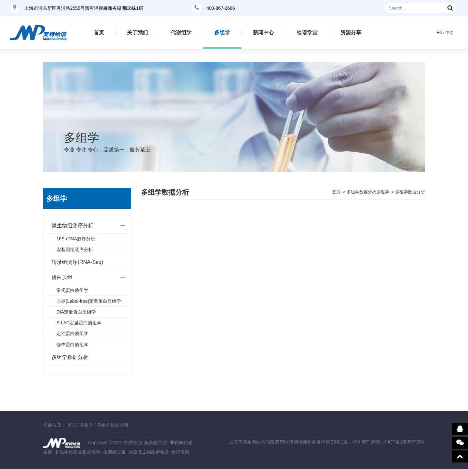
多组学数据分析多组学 (368, 191)
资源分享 (350, 32)
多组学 (222, 32)
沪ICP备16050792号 (404, 442)
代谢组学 (181, 32)
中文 (449, 32)
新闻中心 (263, 32)
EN (439, 32)
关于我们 (137, 32)
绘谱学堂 (307, 32)
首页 (99, 32)
